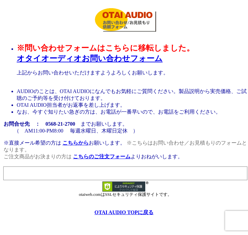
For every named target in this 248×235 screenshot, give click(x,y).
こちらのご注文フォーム (102, 156)
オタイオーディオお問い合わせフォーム (90, 58)
